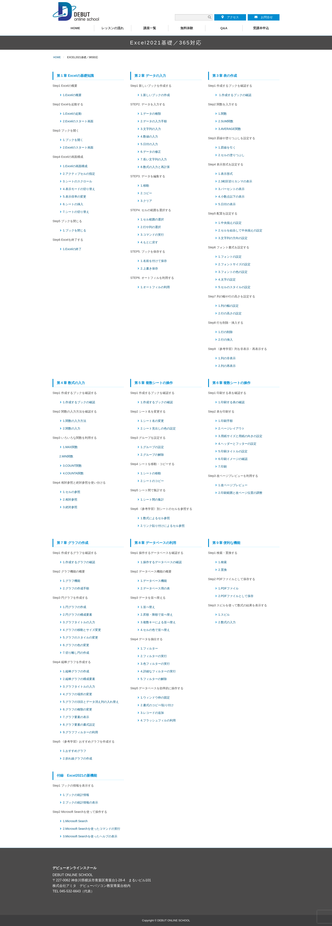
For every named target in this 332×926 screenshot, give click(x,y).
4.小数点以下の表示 (231, 196)
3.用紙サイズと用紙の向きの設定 (240, 436)
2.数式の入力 (227, 622)
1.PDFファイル (228, 588)
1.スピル (224, 614)
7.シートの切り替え (76, 211)
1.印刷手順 (225, 420)
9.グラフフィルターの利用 (80, 732)
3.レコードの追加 (152, 712)
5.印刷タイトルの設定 (233, 451)
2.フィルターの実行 (154, 656)
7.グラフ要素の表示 (76, 717)
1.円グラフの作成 (74, 607)
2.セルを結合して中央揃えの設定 (240, 230)
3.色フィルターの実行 (155, 663)
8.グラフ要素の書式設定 (79, 724)
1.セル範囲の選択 (152, 219)
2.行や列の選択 (151, 227)
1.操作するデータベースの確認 (161, 562)
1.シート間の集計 (152, 499)
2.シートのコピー (152, 481)
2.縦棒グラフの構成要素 (79, 679)
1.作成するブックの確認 (235, 95)
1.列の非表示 (227, 358)
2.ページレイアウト (231, 428)
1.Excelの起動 (72, 113)
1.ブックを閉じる (74, 230)
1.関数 (222, 113)
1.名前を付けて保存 (154, 261)
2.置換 (222, 569)
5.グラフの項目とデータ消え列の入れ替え (91, 701)
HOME (57, 57)
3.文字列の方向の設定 (233, 238)
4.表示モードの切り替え (79, 189)
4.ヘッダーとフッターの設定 (237, 443)
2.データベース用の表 (155, 588)
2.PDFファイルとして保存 (235, 596)
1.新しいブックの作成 (155, 95)
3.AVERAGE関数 (229, 129)
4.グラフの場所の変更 (77, 694)
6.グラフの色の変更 (76, 645)
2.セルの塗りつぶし (231, 155)
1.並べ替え (148, 607)
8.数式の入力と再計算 (155, 167)
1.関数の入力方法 (74, 420)
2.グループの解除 (152, 454)
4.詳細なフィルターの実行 (158, 671)
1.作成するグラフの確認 (79, 562)
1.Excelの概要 (72, 95)
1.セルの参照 (71, 492)
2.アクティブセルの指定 (79, 173)
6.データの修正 (151, 151)
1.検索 (222, 562)
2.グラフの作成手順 (76, 588)
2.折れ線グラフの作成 (77, 758)
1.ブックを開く (73, 140)
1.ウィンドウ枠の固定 (155, 697)
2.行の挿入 (225, 339)
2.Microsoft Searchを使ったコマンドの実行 (91, 828)
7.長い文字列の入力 (154, 159)
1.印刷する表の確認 (231, 402)
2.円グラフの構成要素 (77, 614)
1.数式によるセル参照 (155, 518)
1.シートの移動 (151, 473)
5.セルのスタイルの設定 (234, 287)
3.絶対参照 (70, 507)
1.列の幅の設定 (228, 305)
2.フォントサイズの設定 (234, 264)
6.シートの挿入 (73, 204)
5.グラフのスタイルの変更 (80, 637)
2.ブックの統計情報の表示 (80, 802)
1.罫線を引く (227, 147)
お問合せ (264, 17)
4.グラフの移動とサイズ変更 (82, 630)
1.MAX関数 (70, 447)
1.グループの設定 (152, 447)
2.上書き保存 (149, 268)
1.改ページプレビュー (233, 485)
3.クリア (146, 200)
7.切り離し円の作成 (76, 652)
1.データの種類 (151, 113)
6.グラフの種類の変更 (77, 709)
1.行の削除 (225, 332)
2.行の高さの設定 (230, 313)
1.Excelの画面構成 (75, 166)
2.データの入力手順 (154, 121)
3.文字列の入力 (151, 129)
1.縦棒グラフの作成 (76, 671)
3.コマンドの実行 (152, 234)
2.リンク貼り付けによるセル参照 (163, 525)
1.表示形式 (225, 173)
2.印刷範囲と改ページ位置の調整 (240, 492)
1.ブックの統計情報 (76, 795)
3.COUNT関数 (72, 465)
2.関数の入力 (71, 428)
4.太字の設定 (227, 279)
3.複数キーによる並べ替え (158, 622)
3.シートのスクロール (77, 181)
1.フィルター (149, 648)
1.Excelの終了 (72, 249)
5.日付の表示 (227, 204)
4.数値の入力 (149, 136)
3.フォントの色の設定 (233, 272)
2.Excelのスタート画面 (78, 121)
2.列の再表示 (227, 365)
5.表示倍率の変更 (74, 196)
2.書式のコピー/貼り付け (157, 705)
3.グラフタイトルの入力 (79, 622)
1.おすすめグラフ (74, 751)
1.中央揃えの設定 (230, 222)
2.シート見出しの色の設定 (158, 428)
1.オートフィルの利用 (155, 287)
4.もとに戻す (149, 242)
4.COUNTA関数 (73, 473)
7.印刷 (222, 466)
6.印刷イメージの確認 (233, 459)
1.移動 (145, 185)
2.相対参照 (70, 499)
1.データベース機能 (154, 580)
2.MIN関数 (66, 456)
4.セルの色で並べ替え (155, 630)
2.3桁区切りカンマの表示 (235, 181)
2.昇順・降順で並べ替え (157, 614)
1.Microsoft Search (75, 821)
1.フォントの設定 (230, 256)
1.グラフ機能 (71, 580)
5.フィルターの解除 (154, 679)
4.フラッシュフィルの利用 (158, 720)
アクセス (230, 17)
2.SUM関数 (225, 121)
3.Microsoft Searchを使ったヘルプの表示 (90, 836)
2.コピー (146, 193)
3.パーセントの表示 (231, 189)
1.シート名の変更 (152, 420)
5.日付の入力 (149, 144)
